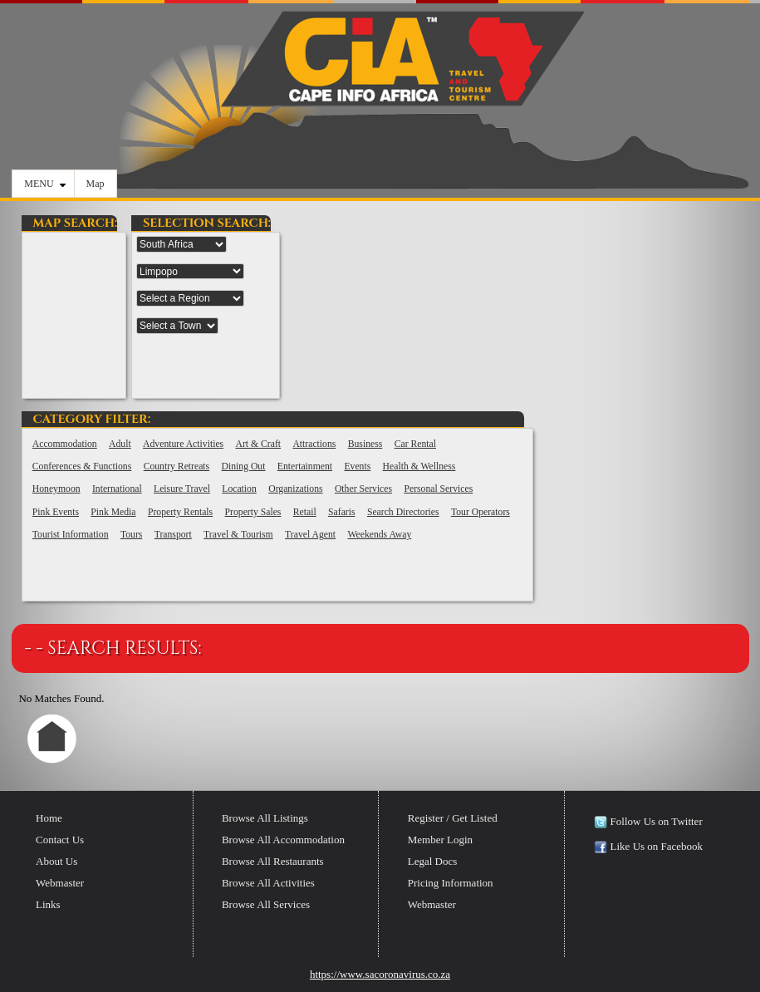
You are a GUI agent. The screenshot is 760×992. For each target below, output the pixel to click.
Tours (131, 534)
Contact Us (60, 839)
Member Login (440, 839)
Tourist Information (70, 534)
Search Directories (403, 512)
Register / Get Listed (453, 818)
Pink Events (55, 512)
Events (357, 466)
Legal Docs (433, 861)
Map (95, 183)
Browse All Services (266, 904)
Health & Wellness (419, 466)
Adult (120, 444)
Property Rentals (180, 512)
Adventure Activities (183, 444)
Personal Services (438, 489)
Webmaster (60, 883)
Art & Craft (259, 444)
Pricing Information (450, 883)
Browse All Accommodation (283, 839)
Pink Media (113, 512)
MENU (44, 183)
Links (48, 904)
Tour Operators (480, 512)
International (117, 489)
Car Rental (415, 444)
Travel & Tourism (238, 534)
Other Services (363, 489)
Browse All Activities (268, 883)
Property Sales (253, 512)
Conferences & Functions (81, 466)
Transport (173, 534)
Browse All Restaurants (273, 861)
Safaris (341, 512)
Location (239, 489)
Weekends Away (379, 534)
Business (365, 444)
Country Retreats (177, 466)
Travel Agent (310, 534)
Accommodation (64, 444)
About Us (56, 861)
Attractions (314, 444)
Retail (304, 512)
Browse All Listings (265, 818)
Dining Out (244, 466)
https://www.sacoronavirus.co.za (380, 974)
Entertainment (304, 466)
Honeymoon (56, 489)
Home (49, 818)
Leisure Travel (182, 489)
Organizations (295, 489)
